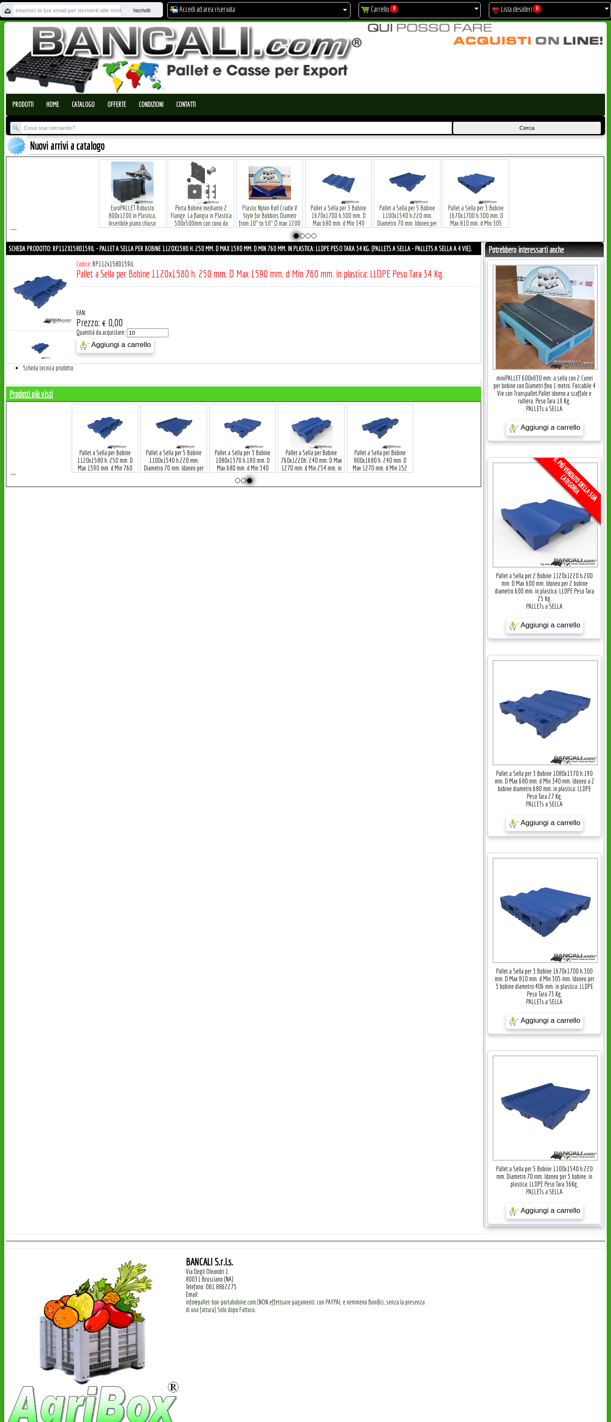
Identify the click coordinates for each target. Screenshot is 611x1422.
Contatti (186, 104)
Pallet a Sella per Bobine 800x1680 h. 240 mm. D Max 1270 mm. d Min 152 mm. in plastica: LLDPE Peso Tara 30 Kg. (380, 455)
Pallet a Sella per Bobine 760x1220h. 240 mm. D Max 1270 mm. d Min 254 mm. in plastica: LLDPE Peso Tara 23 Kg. (311, 455)
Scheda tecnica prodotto (48, 368)
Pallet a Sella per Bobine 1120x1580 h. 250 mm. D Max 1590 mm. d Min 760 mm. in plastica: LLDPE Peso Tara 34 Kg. (105, 455)
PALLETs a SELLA (544, 408)
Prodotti (23, 104)
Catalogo (83, 104)
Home (52, 104)
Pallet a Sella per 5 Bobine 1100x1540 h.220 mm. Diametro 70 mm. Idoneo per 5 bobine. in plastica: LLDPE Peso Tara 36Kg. (407, 210)
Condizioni (151, 104)
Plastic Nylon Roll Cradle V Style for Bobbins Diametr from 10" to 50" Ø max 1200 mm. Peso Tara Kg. (269, 206)
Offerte (116, 104)
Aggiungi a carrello (115, 345)
